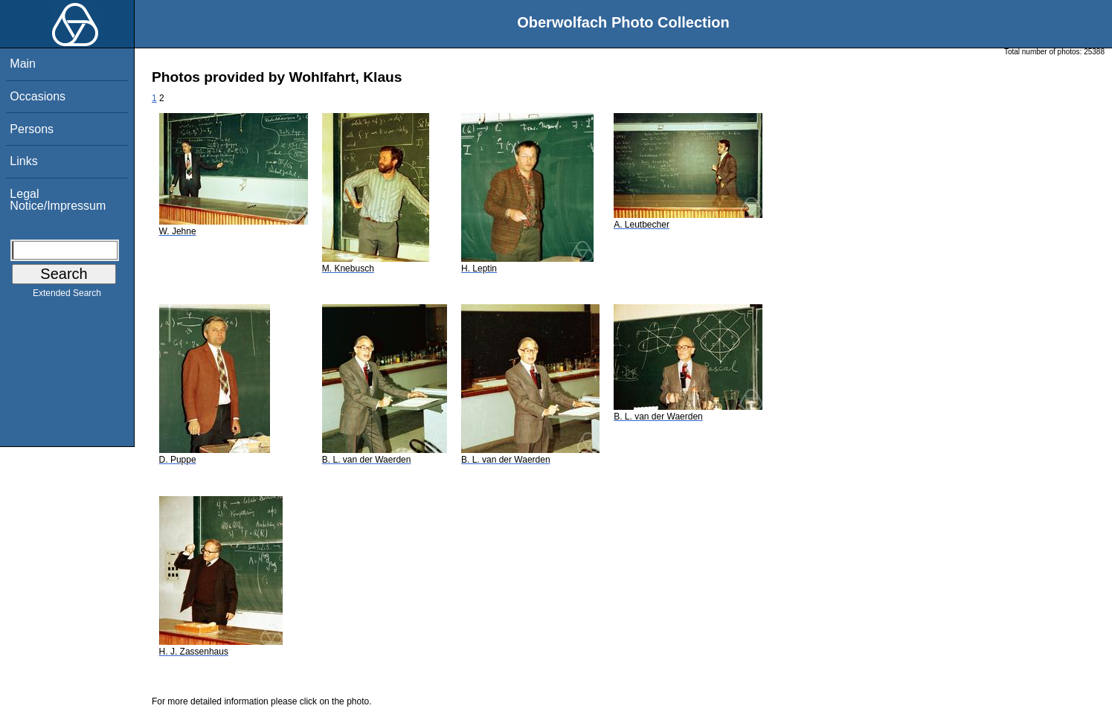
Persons (32, 129)
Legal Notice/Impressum (58, 199)
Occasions (37, 96)
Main (23, 63)
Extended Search (67, 296)
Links (23, 161)
